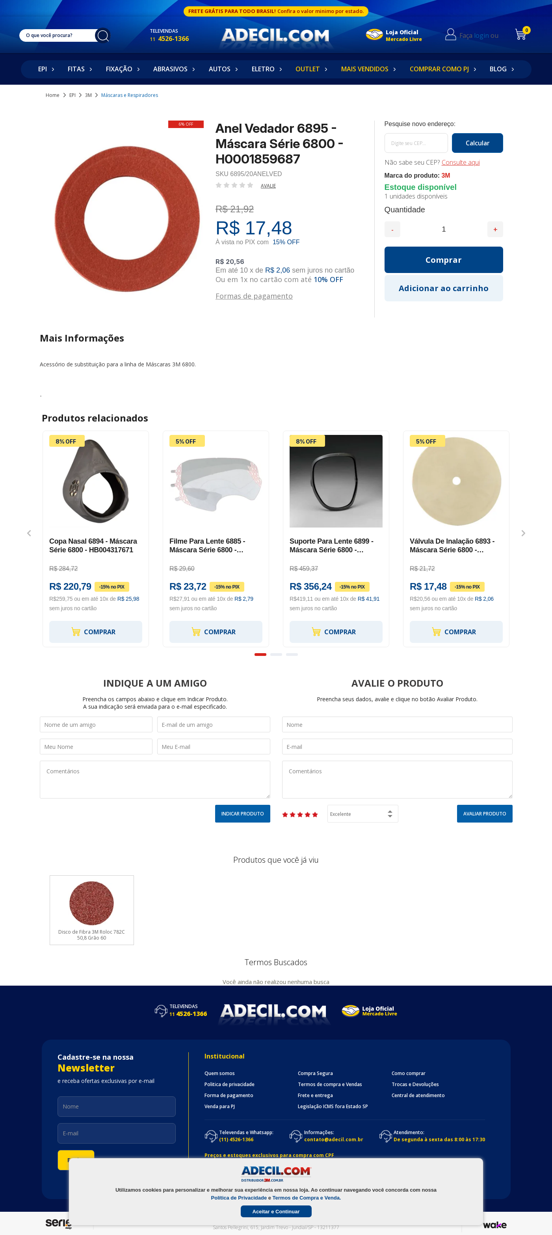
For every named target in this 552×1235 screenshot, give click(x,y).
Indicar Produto (242, 813)
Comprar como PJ (439, 69)
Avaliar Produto (484, 813)
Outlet (308, 69)
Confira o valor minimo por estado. (320, 11)
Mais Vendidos (364, 69)
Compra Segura (315, 1073)
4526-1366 (169, 38)
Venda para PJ (219, 1106)
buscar (103, 35)
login (481, 35)
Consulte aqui (461, 162)
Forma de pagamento (228, 1095)
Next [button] (523, 533)
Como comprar (409, 1073)
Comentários (155, 780)
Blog (498, 69)
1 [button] (260, 654)
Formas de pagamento (254, 295)
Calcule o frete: (444, 124)
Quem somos (219, 1073)
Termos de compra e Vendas (330, 1084)
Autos (219, 69)
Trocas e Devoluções (415, 1084)
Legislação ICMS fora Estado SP (333, 1106)
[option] (96, 539)
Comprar (93, 632)
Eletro (263, 69)
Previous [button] (29, 533)
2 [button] (276, 654)
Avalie (268, 185)
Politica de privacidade (229, 1084)
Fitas (76, 69)
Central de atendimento (418, 1095)
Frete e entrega (315, 1095)
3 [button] (292, 654)
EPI (42, 69)
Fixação (119, 69)
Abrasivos (170, 69)
